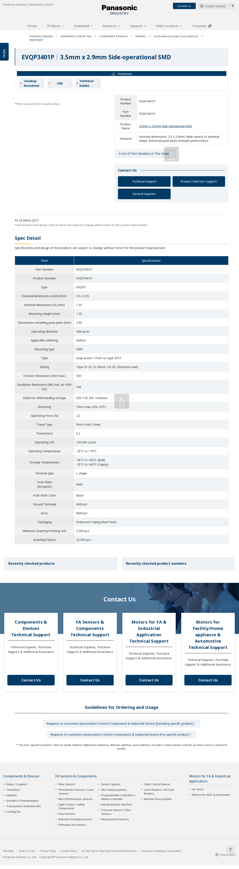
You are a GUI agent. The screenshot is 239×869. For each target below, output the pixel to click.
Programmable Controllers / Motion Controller (118, 801)
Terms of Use (27, 855)
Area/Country (225, 859)
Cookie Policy (69, 855)
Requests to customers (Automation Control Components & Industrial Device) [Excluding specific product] (119, 726)
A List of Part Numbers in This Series (144, 156)
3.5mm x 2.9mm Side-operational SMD (165, 128)
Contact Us (184, 6)
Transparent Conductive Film (23, 810)
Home (32, 28)
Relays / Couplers (16, 788)
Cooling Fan (13, 816)
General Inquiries (144, 196)
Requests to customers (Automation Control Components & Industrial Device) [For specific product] (119, 738)
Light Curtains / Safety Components (71, 810)
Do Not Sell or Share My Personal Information (109, 855)
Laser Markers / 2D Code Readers (159, 796)
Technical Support (144, 184)
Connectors (13, 794)
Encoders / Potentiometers (22, 805)
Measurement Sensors (115, 823)
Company (199, 28)
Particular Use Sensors (72, 829)
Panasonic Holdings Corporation (161, 855)
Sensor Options (110, 788)
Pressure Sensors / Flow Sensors (116, 816)
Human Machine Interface (116, 809)
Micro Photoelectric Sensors (75, 803)
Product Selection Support (199, 184)
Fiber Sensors (66, 788)
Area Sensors (66, 818)
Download (81, 28)
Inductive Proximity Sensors (75, 823)
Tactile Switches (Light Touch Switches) (177, 38)
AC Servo (197, 793)
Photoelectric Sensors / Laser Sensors (76, 796)
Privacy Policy (48, 855)
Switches (140, 38)
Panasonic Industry (41, 38)
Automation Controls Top (76, 38)
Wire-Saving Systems (114, 794)
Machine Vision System (158, 803)
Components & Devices (113, 38)
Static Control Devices (157, 788)
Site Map (8, 855)
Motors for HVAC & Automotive (211, 799)
